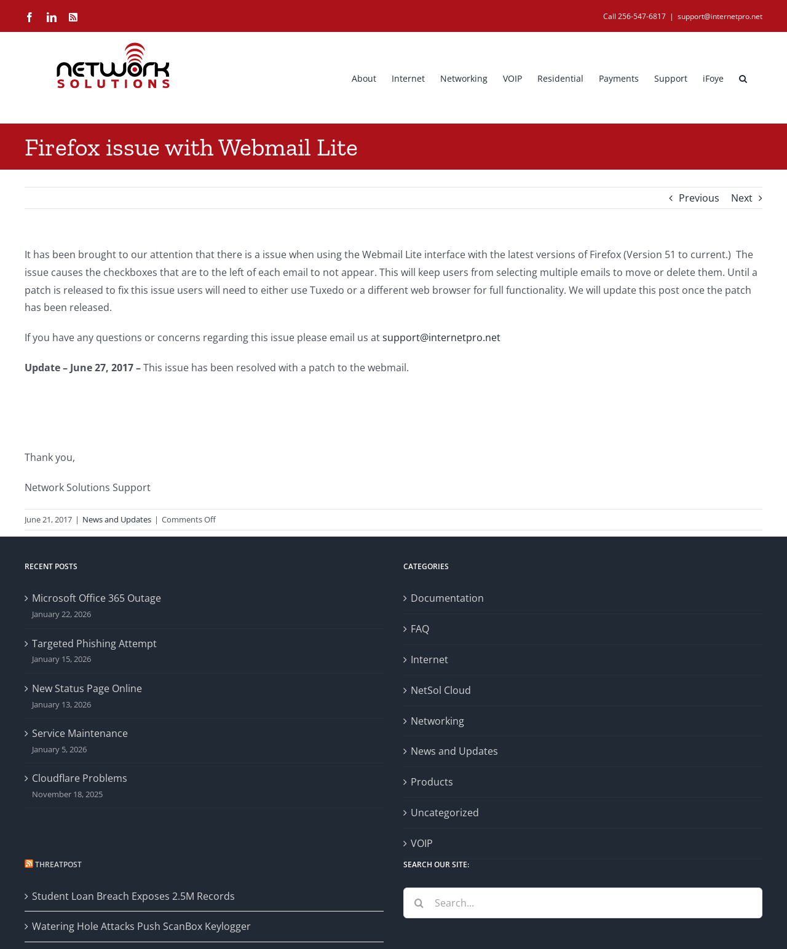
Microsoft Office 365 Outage (96, 598)
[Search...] (582, 903)
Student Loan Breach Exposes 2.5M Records (133, 896)
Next (742, 198)
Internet (429, 659)
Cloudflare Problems (79, 778)
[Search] (418, 903)
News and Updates (116, 519)
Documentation (447, 598)
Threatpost (58, 864)
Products (432, 782)
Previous (699, 198)
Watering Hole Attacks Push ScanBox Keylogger (141, 926)
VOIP (422, 843)
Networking (437, 721)
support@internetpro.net (720, 16)
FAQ (420, 629)
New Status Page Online (87, 688)
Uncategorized (445, 812)
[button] (743, 77)
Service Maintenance (80, 733)
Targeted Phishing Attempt (94, 643)
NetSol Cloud (441, 690)
